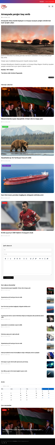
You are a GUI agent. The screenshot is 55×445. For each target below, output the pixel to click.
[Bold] (5, 259)
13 (1, 395)
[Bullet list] (24, 259)
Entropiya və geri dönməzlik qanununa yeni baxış (14, 362)
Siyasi (4, 89)
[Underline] (10, 259)
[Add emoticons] (30, 259)
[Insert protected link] (35, 259)
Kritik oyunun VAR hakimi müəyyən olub (17, 233)
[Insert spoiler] (45, 259)
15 (20, 395)
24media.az (15, 441)
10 (36, 393)
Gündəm (5, 126)
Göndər (8, 277)
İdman (4, 202)
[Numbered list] (26, 259)
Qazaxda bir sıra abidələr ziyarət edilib (11, 325)
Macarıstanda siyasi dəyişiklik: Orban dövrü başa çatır (22, 119)
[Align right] (20, 259)
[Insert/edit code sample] (42, 259)
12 (48, 393)
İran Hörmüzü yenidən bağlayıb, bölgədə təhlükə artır (22, 195)
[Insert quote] (40, 259)
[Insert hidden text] (47, 259)
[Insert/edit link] (33, 259)
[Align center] (17, 259)
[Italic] (8, 259)
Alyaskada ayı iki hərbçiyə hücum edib (16, 158)
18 (42, 395)
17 (36, 395)
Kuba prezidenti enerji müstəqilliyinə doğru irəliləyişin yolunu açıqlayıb (20, 352)
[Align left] (14, 259)
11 (42, 393)
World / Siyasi (6, 165)
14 (11, 395)
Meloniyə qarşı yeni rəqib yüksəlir (10, 334)
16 (26, 395)
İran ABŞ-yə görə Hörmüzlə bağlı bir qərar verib (14, 371)
